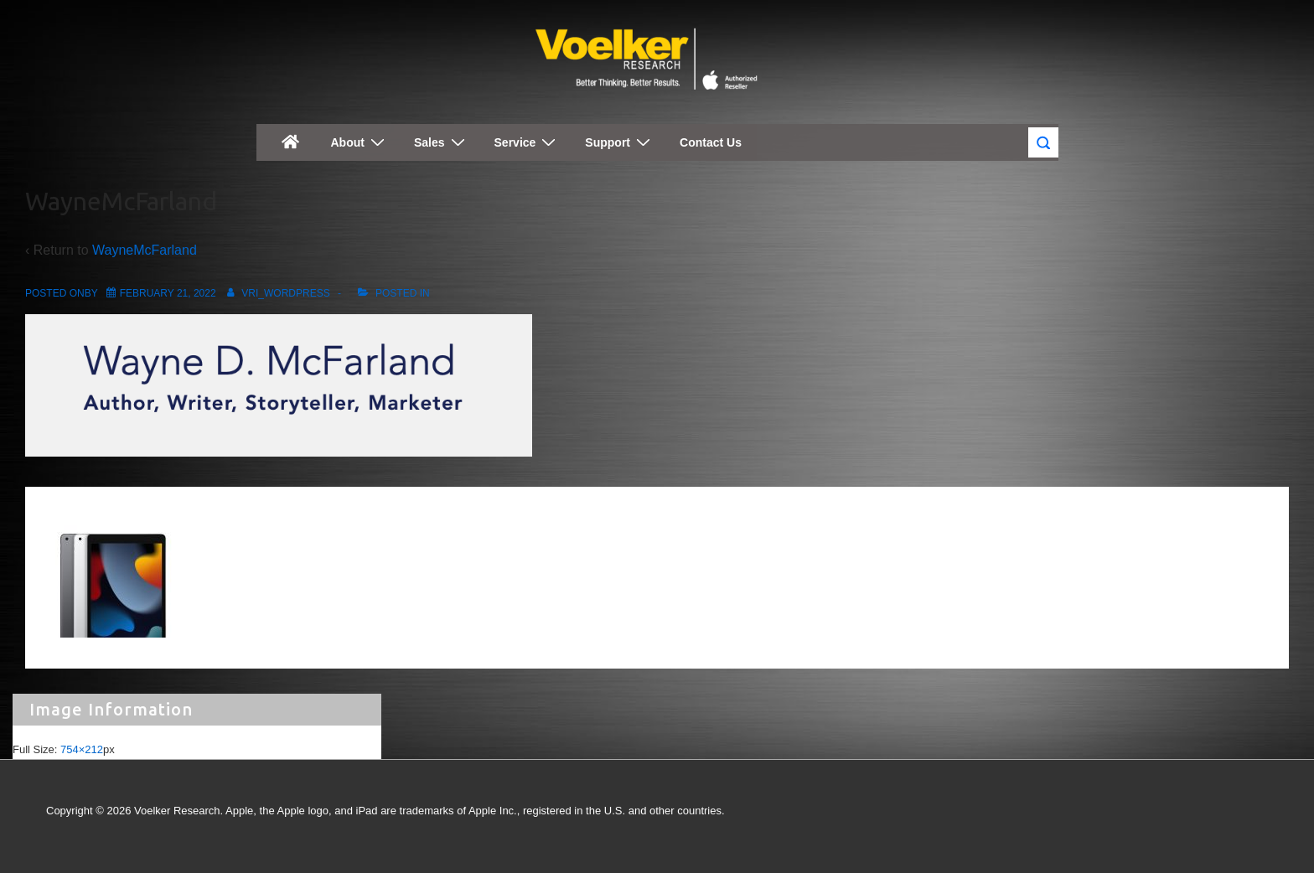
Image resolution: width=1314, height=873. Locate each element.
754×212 (81, 749)
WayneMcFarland (144, 250)
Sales (441, 142)
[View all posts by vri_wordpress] (276, 293)
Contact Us (711, 142)
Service (527, 142)
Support (619, 142)
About (360, 142)
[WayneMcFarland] (168, 293)
